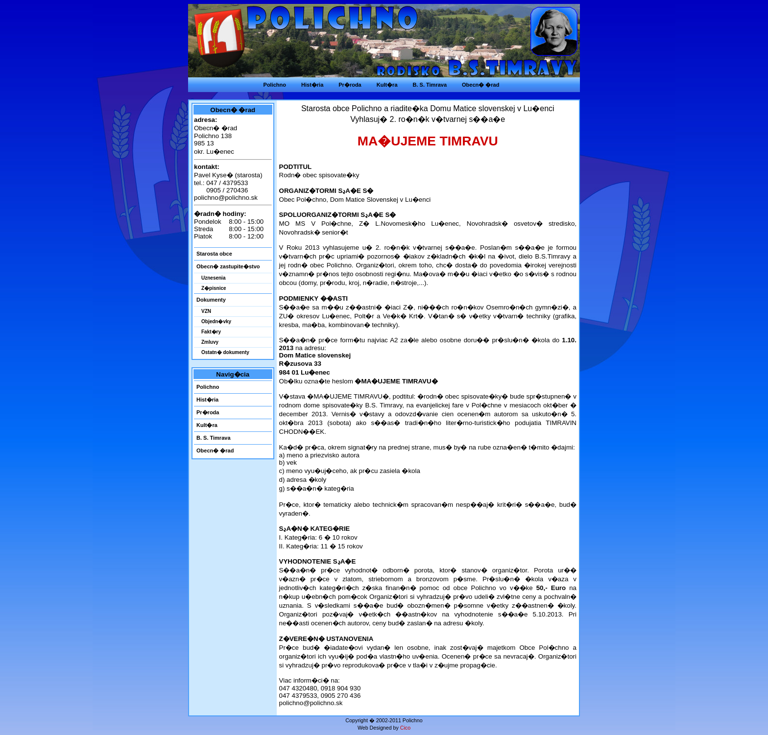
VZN (206, 311)
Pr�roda (207, 412)
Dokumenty (211, 300)
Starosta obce (214, 254)
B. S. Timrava (213, 438)
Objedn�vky (216, 321)
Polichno (207, 387)
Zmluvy (209, 342)
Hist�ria (207, 400)
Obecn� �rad (215, 450)
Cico (405, 728)
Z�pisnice (213, 288)
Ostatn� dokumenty (225, 352)
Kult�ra (206, 425)
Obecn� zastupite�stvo (228, 266)
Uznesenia (213, 278)
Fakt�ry (211, 331)
